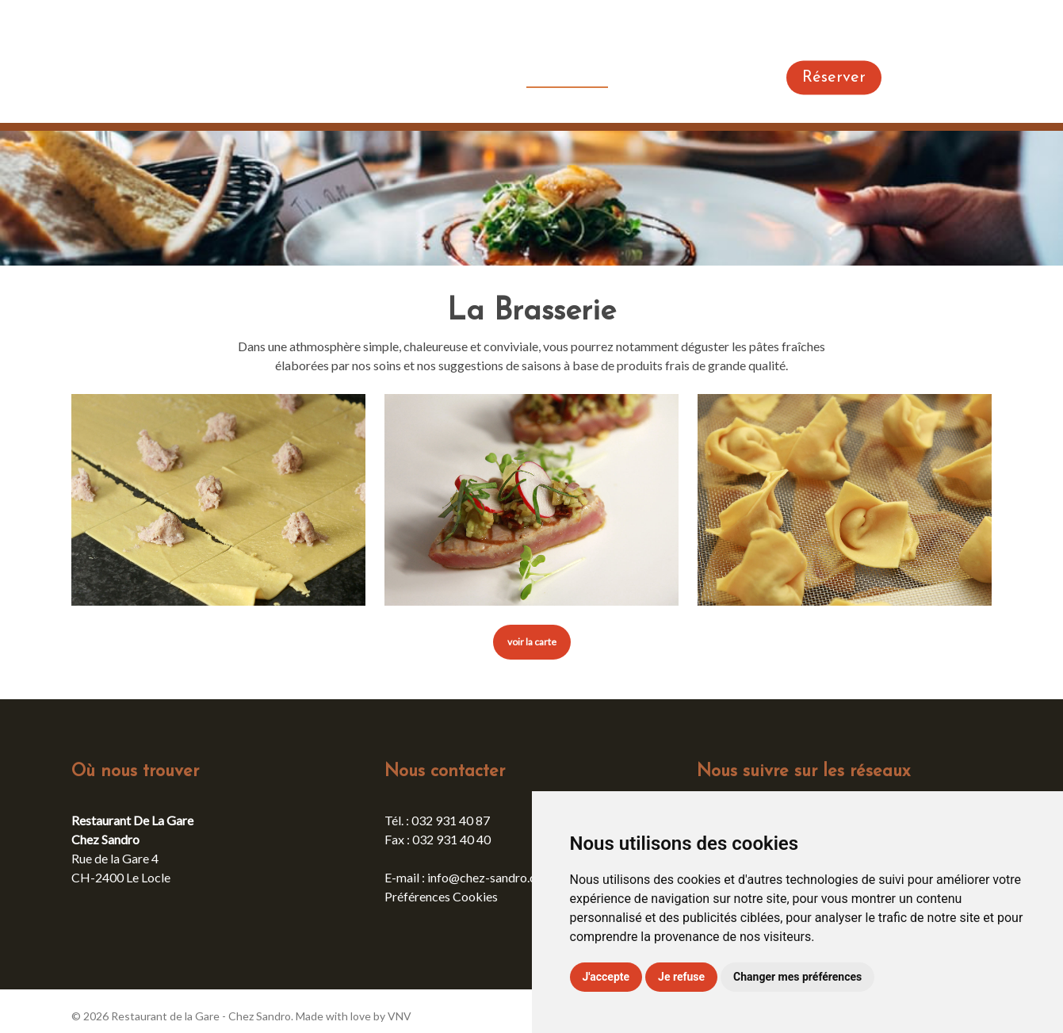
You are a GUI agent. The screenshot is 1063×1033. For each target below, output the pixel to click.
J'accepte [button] (606, 976)
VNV (399, 1016)
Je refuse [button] (681, 976)
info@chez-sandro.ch (484, 877)
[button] (532, 642)
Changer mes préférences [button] (797, 976)
